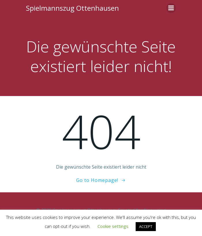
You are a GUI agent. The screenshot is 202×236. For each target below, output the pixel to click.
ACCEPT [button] (145, 226)
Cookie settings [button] (113, 226)
